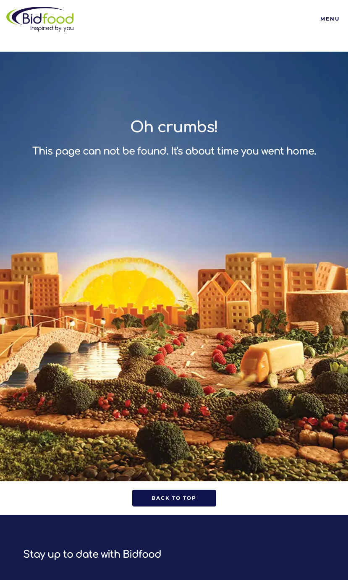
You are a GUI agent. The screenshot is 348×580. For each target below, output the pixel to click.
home (300, 151)
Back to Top (174, 498)
